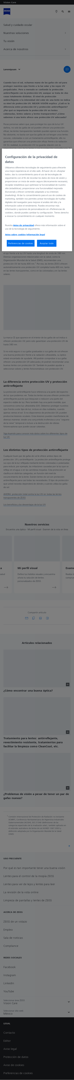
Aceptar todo (47, 243)
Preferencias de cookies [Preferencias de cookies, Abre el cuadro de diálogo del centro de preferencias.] (20, 243)
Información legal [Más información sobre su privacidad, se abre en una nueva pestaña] (35, 234)
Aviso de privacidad (23, 225)
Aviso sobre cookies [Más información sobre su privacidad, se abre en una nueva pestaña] (15, 234)
